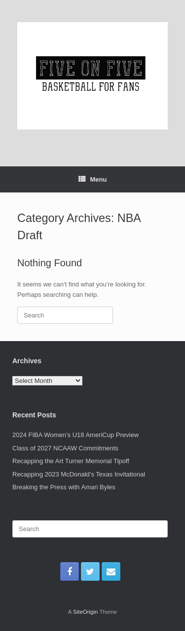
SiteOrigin (85, 612)
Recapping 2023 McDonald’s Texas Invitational (78, 474)
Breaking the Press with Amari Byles (63, 487)
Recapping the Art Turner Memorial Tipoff (70, 461)
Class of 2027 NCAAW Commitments (65, 448)
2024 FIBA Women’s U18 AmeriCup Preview (75, 435)
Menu (92, 179)
